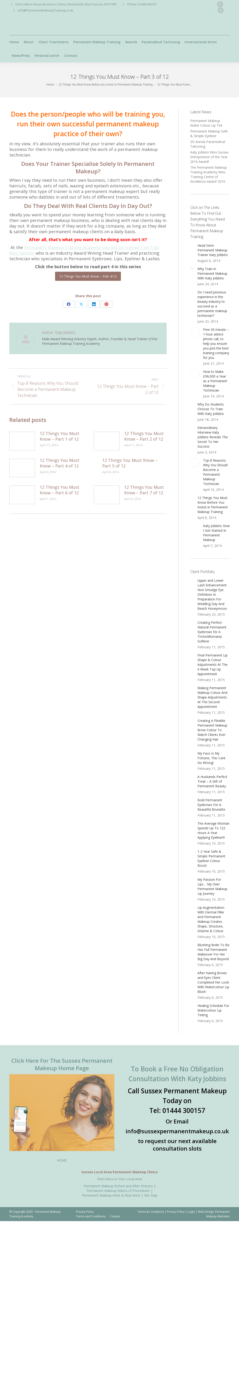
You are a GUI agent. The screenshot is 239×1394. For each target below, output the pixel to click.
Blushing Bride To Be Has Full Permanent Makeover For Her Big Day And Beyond (213, 952)
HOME (62, 1160)
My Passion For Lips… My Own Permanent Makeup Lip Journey (212, 886)
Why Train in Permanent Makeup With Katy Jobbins (212, 273)
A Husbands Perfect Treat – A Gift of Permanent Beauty (212, 781)
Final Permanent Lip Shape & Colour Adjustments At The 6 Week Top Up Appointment (212, 664)
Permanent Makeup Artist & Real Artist (111, 1195)
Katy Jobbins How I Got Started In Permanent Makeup (216, 533)
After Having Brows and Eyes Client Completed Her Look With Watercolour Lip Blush (213, 982)
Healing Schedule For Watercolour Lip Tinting (213, 1010)
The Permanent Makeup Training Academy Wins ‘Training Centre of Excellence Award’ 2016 (208, 174)
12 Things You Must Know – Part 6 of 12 (59, 490)
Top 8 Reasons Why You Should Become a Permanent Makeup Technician (215, 472)
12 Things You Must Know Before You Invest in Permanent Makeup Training (212, 505)
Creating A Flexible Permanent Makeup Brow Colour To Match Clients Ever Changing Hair (212, 730)
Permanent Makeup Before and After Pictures (118, 1186)
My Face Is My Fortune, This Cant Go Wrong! (211, 758)
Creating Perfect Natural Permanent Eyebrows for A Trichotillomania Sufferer (211, 631)
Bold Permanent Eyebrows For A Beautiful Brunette (211, 805)
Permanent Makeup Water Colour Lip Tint (206, 123)
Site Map (150, 1195)
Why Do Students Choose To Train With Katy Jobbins (210, 409)
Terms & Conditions (150, 1212)
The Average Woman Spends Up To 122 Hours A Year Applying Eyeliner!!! (213, 830)
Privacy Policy (176, 1212)
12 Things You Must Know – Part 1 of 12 (59, 436)
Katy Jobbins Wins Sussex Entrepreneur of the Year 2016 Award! (209, 157)
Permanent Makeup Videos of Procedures (118, 1190)
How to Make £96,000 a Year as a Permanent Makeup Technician (215, 380)
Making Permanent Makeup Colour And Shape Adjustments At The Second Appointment (212, 697)
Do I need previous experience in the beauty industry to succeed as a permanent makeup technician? (212, 304)
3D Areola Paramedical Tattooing (207, 144)
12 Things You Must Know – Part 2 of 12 (144, 436)
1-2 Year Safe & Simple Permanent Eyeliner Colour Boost (211, 858)
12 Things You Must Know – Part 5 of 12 (130, 463)
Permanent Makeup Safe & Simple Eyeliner (209, 133)
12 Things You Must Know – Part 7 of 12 (144, 490)
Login (191, 1212)
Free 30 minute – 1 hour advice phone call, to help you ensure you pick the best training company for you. (216, 343)
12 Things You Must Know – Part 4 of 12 (59, 463)
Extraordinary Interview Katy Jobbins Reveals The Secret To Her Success (212, 437)
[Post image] (22, 441)
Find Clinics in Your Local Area (119, 1179)
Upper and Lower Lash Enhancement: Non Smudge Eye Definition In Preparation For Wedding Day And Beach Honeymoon (212, 594)
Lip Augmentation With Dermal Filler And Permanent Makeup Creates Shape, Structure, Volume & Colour (210, 919)
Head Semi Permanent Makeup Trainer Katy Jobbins (212, 250)
